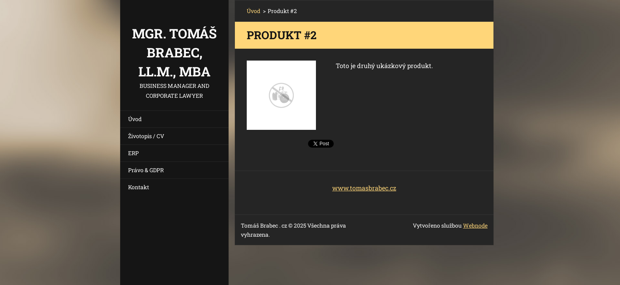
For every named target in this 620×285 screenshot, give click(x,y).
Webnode (475, 225)
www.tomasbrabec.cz (364, 188)
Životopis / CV (146, 136)
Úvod (135, 119)
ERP (133, 153)
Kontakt (138, 187)
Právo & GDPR (146, 170)
